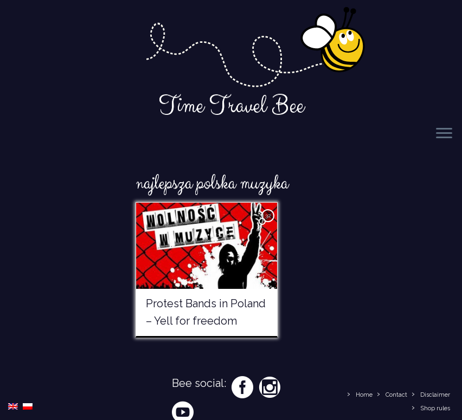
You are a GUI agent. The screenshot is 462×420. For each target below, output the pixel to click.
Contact (396, 394)
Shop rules (435, 408)
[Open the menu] (444, 134)
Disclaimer (435, 394)
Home (364, 394)
